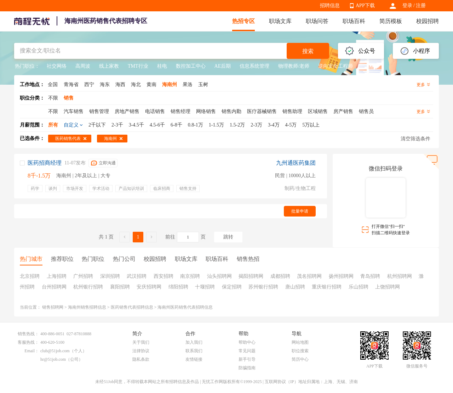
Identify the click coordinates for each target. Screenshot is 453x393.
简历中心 (300, 359)
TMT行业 (138, 66)
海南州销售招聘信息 (87, 307)
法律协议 (140, 350)
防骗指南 (247, 367)
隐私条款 (140, 359)
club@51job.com (55, 350)
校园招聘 (427, 21)
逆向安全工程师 (335, 66)
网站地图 (300, 342)
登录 (407, 5)
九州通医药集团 (296, 163)
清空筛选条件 (415, 138)
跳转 (228, 237)
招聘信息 (330, 5)
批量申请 (299, 211)
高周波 (82, 66)
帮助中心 (247, 342)
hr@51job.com (53, 359)
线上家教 (109, 66)
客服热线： (28, 342)
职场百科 (354, 21)
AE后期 (222, 66)
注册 (421, 5)
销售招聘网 (52, 307)
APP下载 (365, 5)
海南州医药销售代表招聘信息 (185, 307)
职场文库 (280, 21)
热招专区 (243, 21)
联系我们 (193, 350)
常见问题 (247, 350)
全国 (53, 84)
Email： (31, 350)
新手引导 (247, 359)
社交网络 (57, 66)
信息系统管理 (254, 66)
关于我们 (140, 342)
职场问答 (317, 21)
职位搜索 (300, 350)
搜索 (308, 51)
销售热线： (28, 333)
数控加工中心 (191, 66)
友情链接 (193, 359)
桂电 (162, 66)
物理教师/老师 (293, 66)
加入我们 (193, 342)
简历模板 (390, 21)
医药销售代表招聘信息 (132, 307)
